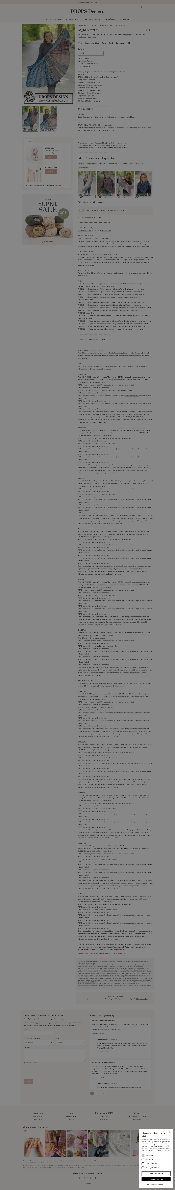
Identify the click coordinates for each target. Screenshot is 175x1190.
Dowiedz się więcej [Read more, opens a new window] (162, 1150)
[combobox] (170, 1132)
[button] (156, 1184)
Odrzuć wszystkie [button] (156, 1173)
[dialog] (156, 1158)
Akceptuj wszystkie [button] (156, 1179)
